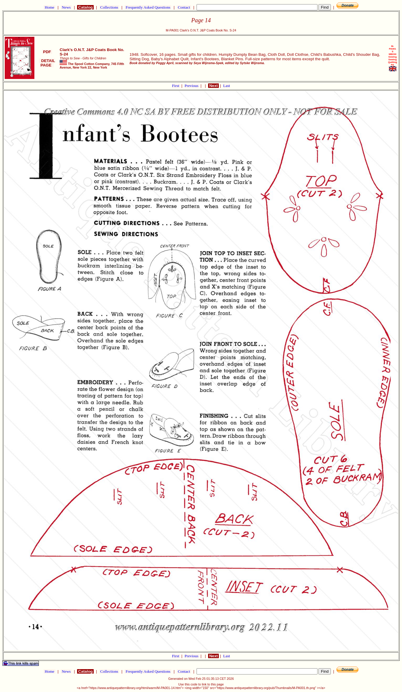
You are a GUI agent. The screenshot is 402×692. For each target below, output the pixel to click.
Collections (109, 7)
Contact (184, 7)
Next (213, 85)
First (176, 85)
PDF (47, 52)
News (66, 7)
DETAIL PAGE (47, 62)
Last (226, 85)
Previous (192, 85)
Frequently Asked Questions (148, 7)
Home (49, 7)
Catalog (85, 7)
